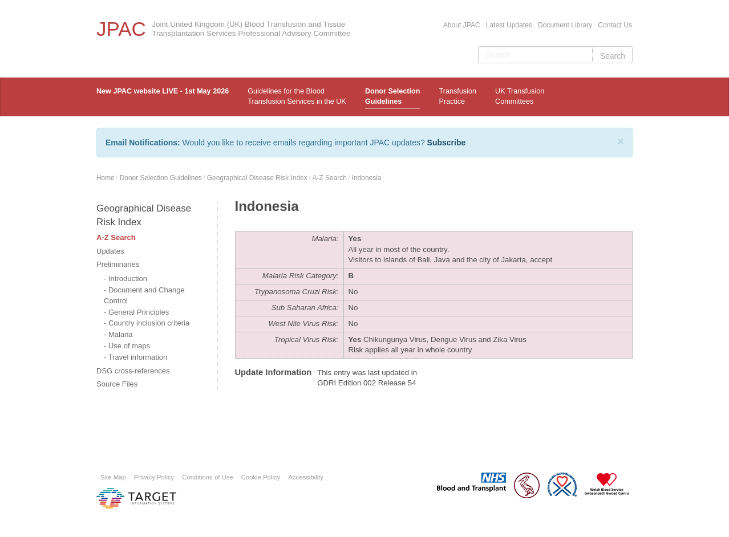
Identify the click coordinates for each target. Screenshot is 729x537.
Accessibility (305, 477)
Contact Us (615, 25)
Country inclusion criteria (148, 323)
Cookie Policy (261, 477)
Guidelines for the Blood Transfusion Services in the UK (297, 96)
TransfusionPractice (457, 96)
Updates (110, 251)
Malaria (120, 334)
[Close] (620, 141)
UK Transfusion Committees (519, 96)
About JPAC (461, 25)
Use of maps (129, 345)
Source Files (116, 384)
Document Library (565, 25)
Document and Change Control (144, 295)
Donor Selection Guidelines (392, 96)
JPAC (121, 29)
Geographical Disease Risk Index (257, 178)
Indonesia (367, 178)
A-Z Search (330, 178)
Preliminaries (117, 264)
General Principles (138, 312)
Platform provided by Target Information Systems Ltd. (136, 498)
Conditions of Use (207, 477)
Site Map (113, 477)
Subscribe (446, 142)
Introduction (127, 278)
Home (105, 178)
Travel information (138, 357)
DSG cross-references (133, 371)
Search (612, 55)
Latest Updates (509, 25)
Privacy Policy (154, 477)
